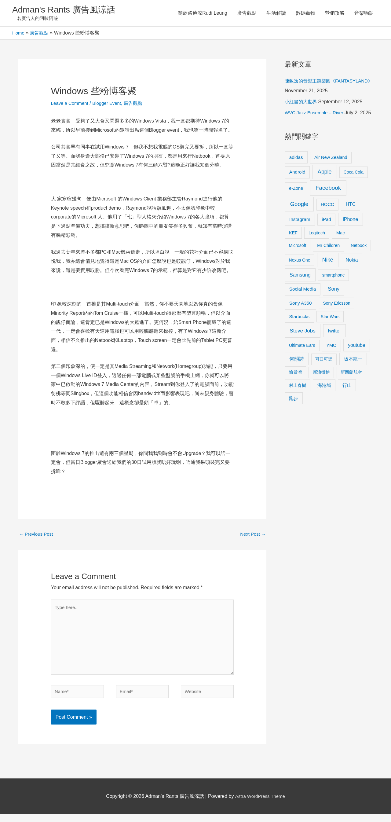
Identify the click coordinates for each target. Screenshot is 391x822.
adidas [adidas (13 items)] (296, 178)
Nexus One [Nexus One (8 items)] (299, 281)
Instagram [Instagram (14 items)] (299, 240)
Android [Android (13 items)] (297, 193)
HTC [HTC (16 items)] (351, 225)
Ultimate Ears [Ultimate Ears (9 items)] (302, 366)
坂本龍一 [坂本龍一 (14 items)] (353, 380)
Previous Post (37, 535)
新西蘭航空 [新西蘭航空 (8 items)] (351, 393)
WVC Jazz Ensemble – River (316, 124)
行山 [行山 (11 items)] (347, 406)
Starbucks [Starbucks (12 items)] (299, 337)
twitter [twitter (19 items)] (334, 351)
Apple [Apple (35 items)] (325, 193)
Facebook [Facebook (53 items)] (328, 208)
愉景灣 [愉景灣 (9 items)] (295, 393)
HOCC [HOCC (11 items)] (327, 225)
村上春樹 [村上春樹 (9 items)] (297, 406)
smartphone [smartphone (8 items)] (333, 296)
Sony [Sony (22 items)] (333, 310)
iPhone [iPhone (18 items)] (350, 240)
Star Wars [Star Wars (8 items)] (330, 337)
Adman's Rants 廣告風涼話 (67, 10)
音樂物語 (364, 13)
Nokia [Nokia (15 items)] (351, 281)
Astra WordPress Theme (260, 804)
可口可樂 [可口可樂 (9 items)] (323, 380)
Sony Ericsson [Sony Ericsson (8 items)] (336, 324)
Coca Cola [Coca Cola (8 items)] (354, 193)
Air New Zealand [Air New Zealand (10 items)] (330, 178)
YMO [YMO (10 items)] (331, 366)
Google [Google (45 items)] (299, 225)
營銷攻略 (335, 13)
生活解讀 (276, 13)
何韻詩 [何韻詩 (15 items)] (296, 380)
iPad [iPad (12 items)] (326, 240)
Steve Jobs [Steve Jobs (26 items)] (302, 351)
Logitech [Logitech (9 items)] (317, 253)
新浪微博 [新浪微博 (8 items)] (321, 393)
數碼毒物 (305, 13)
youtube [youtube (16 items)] (356, 366)
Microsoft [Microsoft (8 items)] (297, 266)
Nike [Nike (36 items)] (327, 281)
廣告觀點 (247, 13)
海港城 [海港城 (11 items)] (324, 406)
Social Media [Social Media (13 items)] (302, 310)
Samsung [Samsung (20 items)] (300, 296)
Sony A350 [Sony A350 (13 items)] (300, 324)
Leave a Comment (71, 104)
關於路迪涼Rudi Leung (202, 13)
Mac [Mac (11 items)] (340, 253)
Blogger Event (110, 104)
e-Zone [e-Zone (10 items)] (296, 209)
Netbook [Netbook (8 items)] (359, 266)
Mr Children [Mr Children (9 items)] (328, 266)
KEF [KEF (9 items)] (293, 253)
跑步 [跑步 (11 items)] (293, 419)
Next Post (252, 535)
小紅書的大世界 (302, 113)
